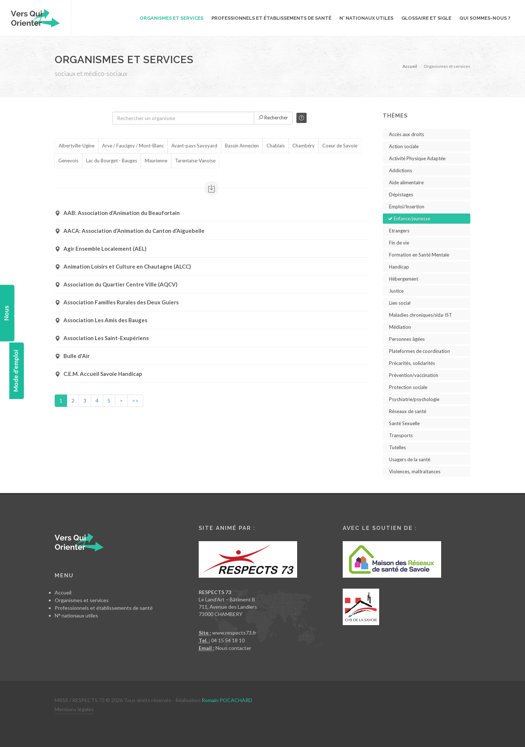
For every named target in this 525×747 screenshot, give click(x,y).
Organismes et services (82, 600)
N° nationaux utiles (76, 615)
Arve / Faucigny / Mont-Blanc (133, 146)
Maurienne (156, 161)
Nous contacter (233, 648)
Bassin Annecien (242, 146)
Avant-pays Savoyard (194, 146)
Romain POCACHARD (227, 700)
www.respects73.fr (234, 632)
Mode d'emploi (15, 371)
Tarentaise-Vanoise (195, 161)
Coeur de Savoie (339, 146)
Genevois (68, 161)
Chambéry (303, 146)
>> (135, 400)
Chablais (276, 146)
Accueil (409, 66)
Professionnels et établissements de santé (104, 608)
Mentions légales (74, 709)
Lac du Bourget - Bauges (111, 161)
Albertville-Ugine (76, 146)
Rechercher (273, 117)
